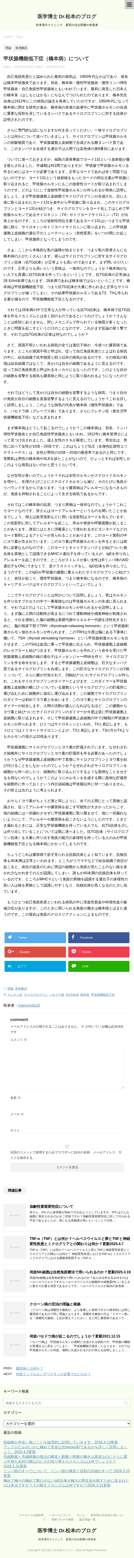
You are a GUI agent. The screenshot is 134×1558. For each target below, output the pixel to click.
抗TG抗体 (72, 994)
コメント (18, 1039)
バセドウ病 (56, 994)
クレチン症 (15, 994)
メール (17, 1114)
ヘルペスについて (60, 1515)
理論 (10, 988)
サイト (15, 1130)
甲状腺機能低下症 (103, 994)
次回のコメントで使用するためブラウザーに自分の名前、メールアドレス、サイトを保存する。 (66, 1155)
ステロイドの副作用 (31, 1515)
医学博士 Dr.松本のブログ (67, 16)
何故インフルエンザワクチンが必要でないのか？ (53, 1374)
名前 (15, 1097)
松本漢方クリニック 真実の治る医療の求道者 (67, 1539)
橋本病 (84, 994)
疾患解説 (21, 988)
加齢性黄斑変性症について (51, 1206)
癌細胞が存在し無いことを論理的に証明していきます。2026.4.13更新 (60, 1442)
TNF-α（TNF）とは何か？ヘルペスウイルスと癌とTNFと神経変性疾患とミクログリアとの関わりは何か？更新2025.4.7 (80, 1241)
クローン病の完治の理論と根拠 (55, 1304)
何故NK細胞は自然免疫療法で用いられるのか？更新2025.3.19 (80, 1272)
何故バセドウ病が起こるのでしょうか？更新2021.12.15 (75, 1336)
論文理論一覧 (87, 1519)
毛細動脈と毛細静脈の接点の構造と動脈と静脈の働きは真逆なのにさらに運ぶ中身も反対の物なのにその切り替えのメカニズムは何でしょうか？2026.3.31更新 (65, 1461)
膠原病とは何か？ (29, 1368)
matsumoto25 (29, 1005)
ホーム (81, 1515)
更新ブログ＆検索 (62, 1519)
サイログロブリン (36, 994)
